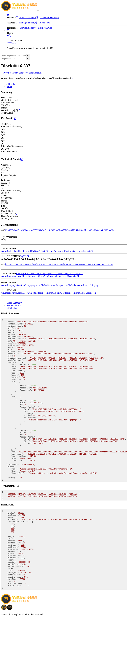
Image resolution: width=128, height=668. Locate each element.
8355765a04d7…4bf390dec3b (19, 230)
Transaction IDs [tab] (14, 305)
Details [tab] (11, 84)
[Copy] (72, 78)
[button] (8, 15)
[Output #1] (6, 256)
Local (13, 43)
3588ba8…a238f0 (54, 273)
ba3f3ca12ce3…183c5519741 (18, 264)
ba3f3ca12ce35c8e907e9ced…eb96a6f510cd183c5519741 (86, 264)
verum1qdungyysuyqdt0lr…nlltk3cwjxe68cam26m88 (25, 276)
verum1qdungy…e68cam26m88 (64, 276)
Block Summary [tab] (14, 303)
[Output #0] (6, 248)
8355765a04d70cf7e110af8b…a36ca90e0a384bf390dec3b (87, 230)
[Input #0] (6, 237)
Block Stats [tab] (12, 308)
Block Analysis (34, 73)
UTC (9, 43)
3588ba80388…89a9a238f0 (30, 273)
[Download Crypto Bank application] (10, 659)
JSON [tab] (9, 86)
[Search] (28, 55)
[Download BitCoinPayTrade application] (4, 659)
